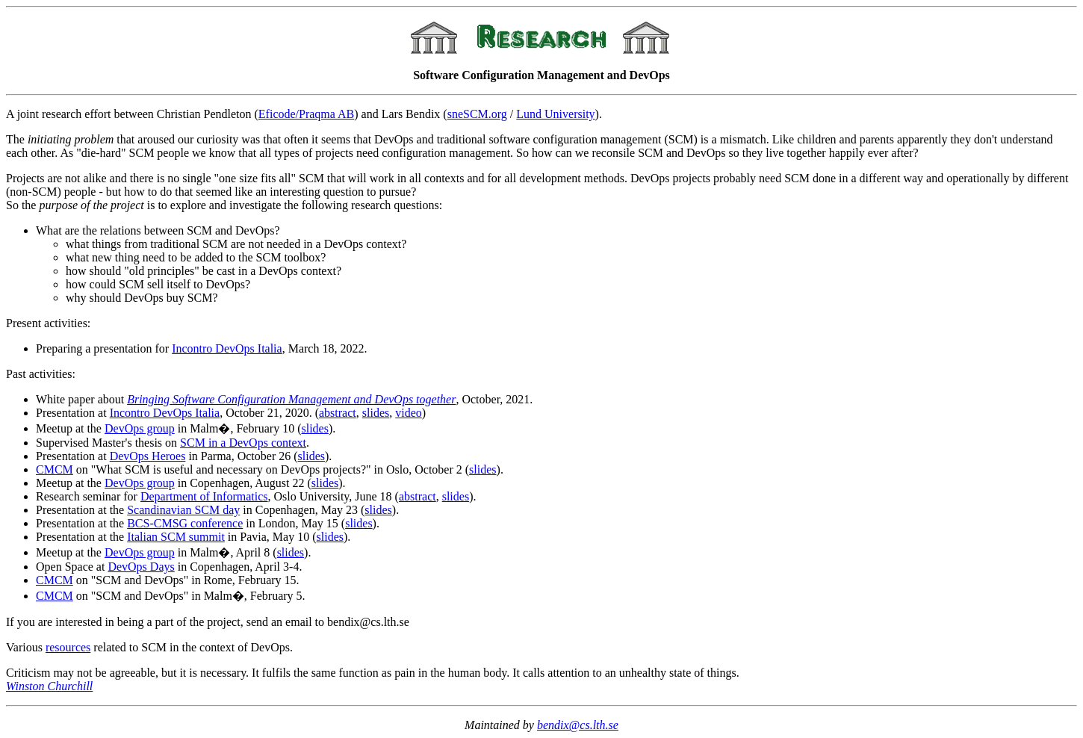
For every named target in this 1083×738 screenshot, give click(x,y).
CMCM (54, 469)
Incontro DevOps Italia (227, 348)
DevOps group (140, 428)
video (408, 412)
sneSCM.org (477, 114)
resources (68, 647)
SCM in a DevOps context (243, 442)
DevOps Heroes (148, 456)
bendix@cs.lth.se (577, 725)
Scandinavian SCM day (183, 509)
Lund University (555, 114)
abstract (337, 412)
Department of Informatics (204, 496)
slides (375, 412)
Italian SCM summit (176, 536)
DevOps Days (141, 566)
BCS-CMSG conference (185, 523)
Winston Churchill (49, 686)
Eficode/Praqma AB (306, 114)
